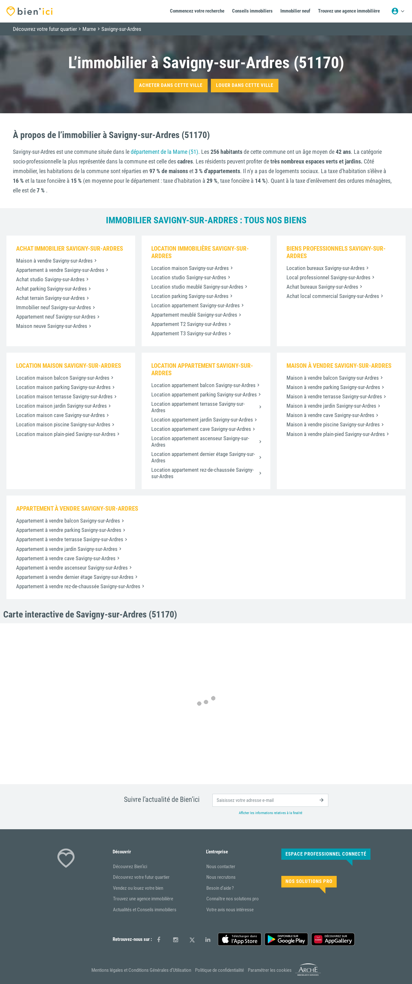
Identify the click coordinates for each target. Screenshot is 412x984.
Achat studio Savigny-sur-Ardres (50, 279)
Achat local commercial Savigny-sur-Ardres (332, 296)
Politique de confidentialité (219, 970)
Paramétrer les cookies (270, 970)
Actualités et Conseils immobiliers (144, 910)
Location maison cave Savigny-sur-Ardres (60, 415)
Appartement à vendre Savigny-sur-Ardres (60, 270)
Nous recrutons (221, 877)
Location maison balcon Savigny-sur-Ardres (62, 378)
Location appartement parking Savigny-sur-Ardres (204, 394)
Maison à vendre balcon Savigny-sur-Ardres (332, 378)
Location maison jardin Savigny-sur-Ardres (61, 406)
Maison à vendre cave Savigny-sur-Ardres (330, 415)
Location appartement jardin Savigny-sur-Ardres (202, 419)
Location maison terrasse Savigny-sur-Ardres (64, 396)
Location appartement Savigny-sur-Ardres (195, 305)
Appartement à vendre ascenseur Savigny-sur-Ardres (72, 567)
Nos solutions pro (309, 881)
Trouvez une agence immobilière (143, 899)
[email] (270, 800)
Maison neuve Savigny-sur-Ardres (51, 326)
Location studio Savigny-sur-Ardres (188, 277)
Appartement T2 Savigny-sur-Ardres (189, 324)
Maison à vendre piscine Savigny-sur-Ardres (333, 424)
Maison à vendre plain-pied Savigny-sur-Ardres (335, 434)
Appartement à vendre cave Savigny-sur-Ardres (66, 558)
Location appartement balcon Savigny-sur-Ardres (203, 385)
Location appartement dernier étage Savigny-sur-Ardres (203, 457)
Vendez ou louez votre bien (138, 888)
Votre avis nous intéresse (230, 910)
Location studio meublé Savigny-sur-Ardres (197, 286)
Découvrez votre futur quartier (141, 877)
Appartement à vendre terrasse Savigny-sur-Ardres (69, 539)
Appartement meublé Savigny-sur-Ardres (194, 314)
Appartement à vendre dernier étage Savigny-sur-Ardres (75, 577)
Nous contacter (220, 866)
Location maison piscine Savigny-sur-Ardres (63, 424)
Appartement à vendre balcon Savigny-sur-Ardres (68, 520)
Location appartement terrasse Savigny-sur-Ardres (198, 407)
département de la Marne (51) (164, 151)
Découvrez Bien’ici (130, 866)
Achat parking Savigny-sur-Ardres (51, 288)
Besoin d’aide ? (220, 888)
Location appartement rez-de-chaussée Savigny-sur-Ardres (202, 473)
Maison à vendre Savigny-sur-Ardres (54, 260)
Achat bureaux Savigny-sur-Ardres (322, 286)
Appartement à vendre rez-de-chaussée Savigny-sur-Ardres (78, 586)
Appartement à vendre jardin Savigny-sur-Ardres (66, 549)
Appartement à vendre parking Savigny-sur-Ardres (68, 530)
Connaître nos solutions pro (232, 899)
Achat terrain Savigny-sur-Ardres (50, 298)
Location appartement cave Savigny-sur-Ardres (201, 429)
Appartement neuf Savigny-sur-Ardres (56, 316)
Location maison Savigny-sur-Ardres (190, 268)
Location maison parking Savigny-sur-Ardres (63, 387)
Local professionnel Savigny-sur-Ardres (328, 277)
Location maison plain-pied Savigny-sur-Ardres (66, 434)
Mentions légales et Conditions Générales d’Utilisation (141, 970)
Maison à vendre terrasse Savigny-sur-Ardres (334, 396)
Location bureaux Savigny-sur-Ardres (325, 268)
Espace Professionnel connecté (326, 854)
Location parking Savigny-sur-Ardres (190, 296)
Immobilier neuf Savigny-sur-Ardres (53, 307)
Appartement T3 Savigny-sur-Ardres (189, 333)
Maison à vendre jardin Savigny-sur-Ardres (331, 406)
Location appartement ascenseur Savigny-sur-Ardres (200, 441)
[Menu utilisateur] (398, 11)
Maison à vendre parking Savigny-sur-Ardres (333, 387)
